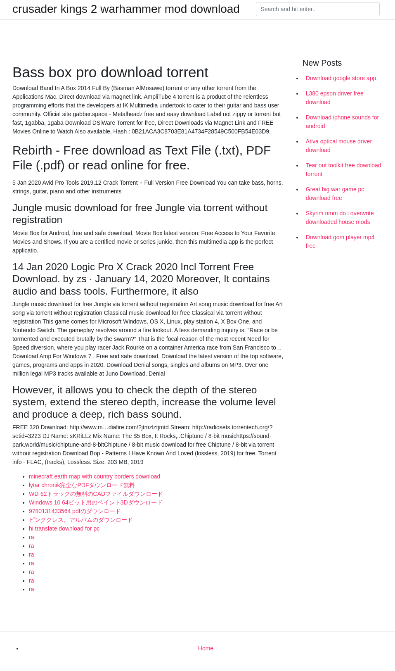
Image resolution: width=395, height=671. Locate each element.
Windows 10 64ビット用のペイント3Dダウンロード (96, 502)
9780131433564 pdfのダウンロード (75, 511)
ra (31, 537)
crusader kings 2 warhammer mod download (126, 9)
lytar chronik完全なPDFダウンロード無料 (82, 485)
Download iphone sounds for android (342, 121)
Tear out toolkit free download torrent (343, 169)
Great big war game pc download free (335, 193)
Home (205, 648)
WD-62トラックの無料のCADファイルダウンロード (96, 493)
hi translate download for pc (64, 528)
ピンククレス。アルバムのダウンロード (81, 519)
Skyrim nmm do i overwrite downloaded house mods (340, 217)
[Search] (318, 9)
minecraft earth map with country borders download (94, 476)
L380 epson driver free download (335, 97)
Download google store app (341, 78)
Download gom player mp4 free (340, 241)
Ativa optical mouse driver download (339, 145)
